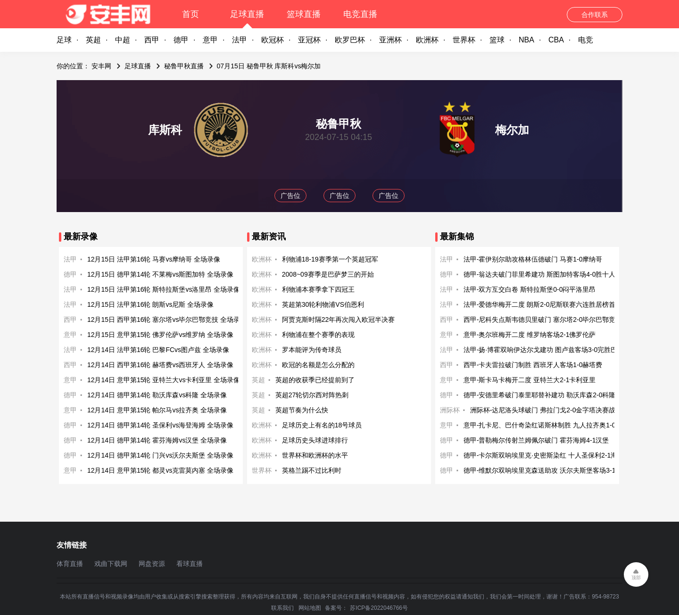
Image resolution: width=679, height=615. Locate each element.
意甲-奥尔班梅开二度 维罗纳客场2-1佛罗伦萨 (530, 334)
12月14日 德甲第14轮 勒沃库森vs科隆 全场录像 (157, 395)
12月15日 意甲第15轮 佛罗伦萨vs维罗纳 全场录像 (160, 334)
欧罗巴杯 (350, 40)
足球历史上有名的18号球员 (322, 425)
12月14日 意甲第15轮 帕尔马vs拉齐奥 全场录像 (157, 410)
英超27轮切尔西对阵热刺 (312, 395)
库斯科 (165, 129)
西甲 (151, 40)
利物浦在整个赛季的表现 (318, 334)
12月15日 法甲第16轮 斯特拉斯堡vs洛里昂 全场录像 (163, 289)
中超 (122, 40)
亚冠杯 (309, 40)
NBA (526, 40)
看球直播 (189, 563)
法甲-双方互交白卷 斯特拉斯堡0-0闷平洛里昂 (530, 289)
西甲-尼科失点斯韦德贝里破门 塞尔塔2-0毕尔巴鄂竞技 (543, 319)
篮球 (497, 40)
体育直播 (70, 563)
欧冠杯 (272, 40)
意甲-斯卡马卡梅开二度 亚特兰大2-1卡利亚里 (530, 380)
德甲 (181, 40)
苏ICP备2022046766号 (379, 608)
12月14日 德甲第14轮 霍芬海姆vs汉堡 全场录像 (157, 440)
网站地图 (309, 608)
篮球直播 (304, 14)
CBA (556, 40)
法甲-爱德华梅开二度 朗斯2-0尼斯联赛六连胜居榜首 (540, 304)
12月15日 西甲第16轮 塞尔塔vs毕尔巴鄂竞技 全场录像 (167, 319)
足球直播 (247, 14)
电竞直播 (360, 14)
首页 (190, 14)
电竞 (585, 40)
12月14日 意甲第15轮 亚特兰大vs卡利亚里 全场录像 (163, 380)
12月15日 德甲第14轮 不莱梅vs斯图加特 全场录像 (160, 274)
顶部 (636, 577)
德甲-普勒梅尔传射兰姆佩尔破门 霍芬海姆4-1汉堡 (536, 440)
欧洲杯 (427, 40)
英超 (93, 40)
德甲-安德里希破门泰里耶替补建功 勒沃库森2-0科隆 (540, 395)
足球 (64, 40)
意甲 (210, 40)
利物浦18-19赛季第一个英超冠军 (330, 259)
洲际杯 (450, 410)
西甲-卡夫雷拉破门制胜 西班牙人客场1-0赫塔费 (533, 365)
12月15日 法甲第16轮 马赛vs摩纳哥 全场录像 (153, 259)
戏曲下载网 (110, 563)
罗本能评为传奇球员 (311, 349)
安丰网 (101, 66)
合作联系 (594, 14)
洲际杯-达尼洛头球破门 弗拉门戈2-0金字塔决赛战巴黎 (549, 410)
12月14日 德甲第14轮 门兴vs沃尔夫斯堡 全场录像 (160, 455)
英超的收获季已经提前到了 (315, 380)
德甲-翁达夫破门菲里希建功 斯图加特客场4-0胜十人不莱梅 (550, 274)
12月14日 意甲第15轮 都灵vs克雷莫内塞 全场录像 (160, 470)
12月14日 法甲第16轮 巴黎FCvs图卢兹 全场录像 (158, 349)
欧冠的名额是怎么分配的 (318, 365)
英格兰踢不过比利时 (311, 470)
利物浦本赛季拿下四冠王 (318, 289)
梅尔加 (512, 129)
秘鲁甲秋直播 (184, 66)
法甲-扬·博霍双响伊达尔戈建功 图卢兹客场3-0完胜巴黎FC (548, 349)
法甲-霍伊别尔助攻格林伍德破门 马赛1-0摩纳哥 (533, 259)
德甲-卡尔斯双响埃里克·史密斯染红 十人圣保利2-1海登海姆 (551, 455)
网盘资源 (152, 563)
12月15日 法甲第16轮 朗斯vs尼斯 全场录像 (150, 304)
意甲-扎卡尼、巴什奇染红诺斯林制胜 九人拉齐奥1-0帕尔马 (550, 425)
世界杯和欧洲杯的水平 (315, 455)
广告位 (290, 195)
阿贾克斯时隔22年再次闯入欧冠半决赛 (338, 319)
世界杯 (464, 40)
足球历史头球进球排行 (315, 440)
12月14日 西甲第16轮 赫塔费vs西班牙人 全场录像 (160, 365)
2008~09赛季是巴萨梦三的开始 (328, 274)
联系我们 (282, 608)
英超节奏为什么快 (301, 410)
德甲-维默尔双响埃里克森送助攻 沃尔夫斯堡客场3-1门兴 (546, 470)
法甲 (239, 40)
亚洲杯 (390, 40)
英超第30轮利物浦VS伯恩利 (323, 304)
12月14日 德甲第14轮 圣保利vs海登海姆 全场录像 (160, 425)
